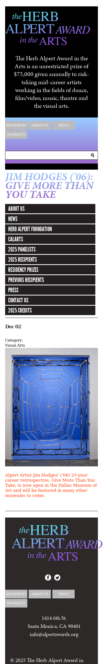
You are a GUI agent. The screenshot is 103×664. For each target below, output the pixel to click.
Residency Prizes (23, 269)
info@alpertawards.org (54, 634)
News (63, 125)
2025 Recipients (22, 259)
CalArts (15, 239)
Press (13, 290)
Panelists (16, 134)
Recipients (16, 125)
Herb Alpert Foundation (30, 229)
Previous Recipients (26, 280)
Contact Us (18, 300)
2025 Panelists (22, 249)
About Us (39, 125)
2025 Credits (20, 310)
